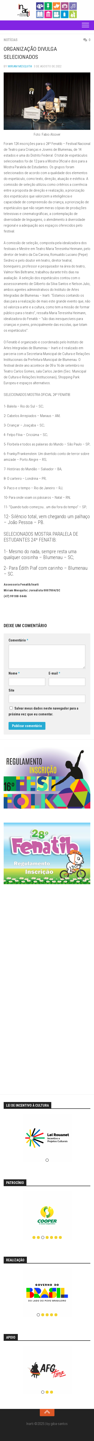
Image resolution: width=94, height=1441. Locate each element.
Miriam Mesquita (20, 66)
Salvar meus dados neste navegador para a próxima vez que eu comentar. (43, 711)
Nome (14, 673)
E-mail (54, 673)
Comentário (18, 640)
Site (11, 690)
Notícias (11, 40)
